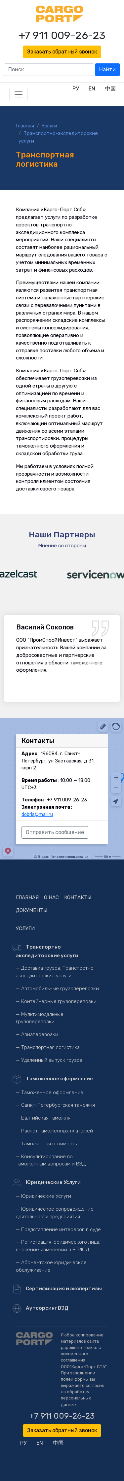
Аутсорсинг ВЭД (42, 1308)
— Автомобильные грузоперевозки (57, 989)
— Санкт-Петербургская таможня (55, 1105)
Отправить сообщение (55, 832)
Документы (31, 910)
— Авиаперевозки (37, 1034)
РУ (75, 88)
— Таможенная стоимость (46, 1144)
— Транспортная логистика (48, 1047)
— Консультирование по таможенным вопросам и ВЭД (51, 1160)
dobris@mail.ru (37, 814)
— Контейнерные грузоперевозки (56, 1001)
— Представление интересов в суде (58, 1229)
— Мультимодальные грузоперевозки (39, 1018)
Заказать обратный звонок (62, 52)
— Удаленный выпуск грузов (49, 1060)
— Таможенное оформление (49, 1092)
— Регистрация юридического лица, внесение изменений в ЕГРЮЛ (58, 1246)
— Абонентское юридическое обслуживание (51, 1266)
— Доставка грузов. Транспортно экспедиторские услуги (55, 972)
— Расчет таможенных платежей (54, 1131)
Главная (25, 126)
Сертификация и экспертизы (59, 1289)
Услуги (49, 126)
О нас (51, 897)
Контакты (77, 897)
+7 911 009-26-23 (62, 35)
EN (92, 88)
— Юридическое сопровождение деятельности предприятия (55, 1213)
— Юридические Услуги (43, 1196)
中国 (110, 88)
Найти (107, 69)
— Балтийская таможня (43, 1118)
